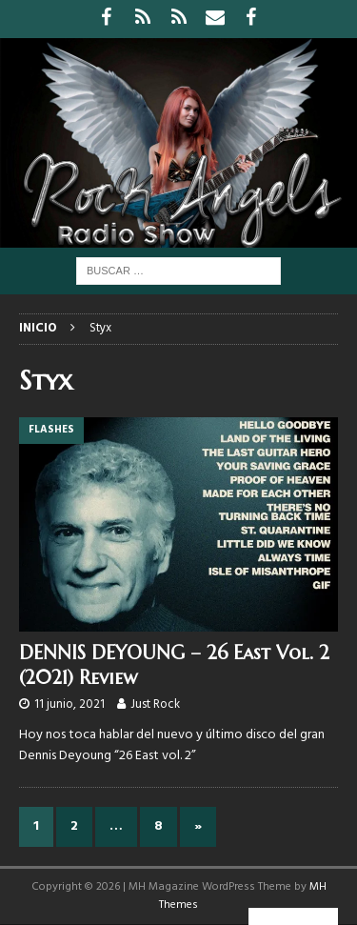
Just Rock (155, 704)
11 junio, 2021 (69, 704)
